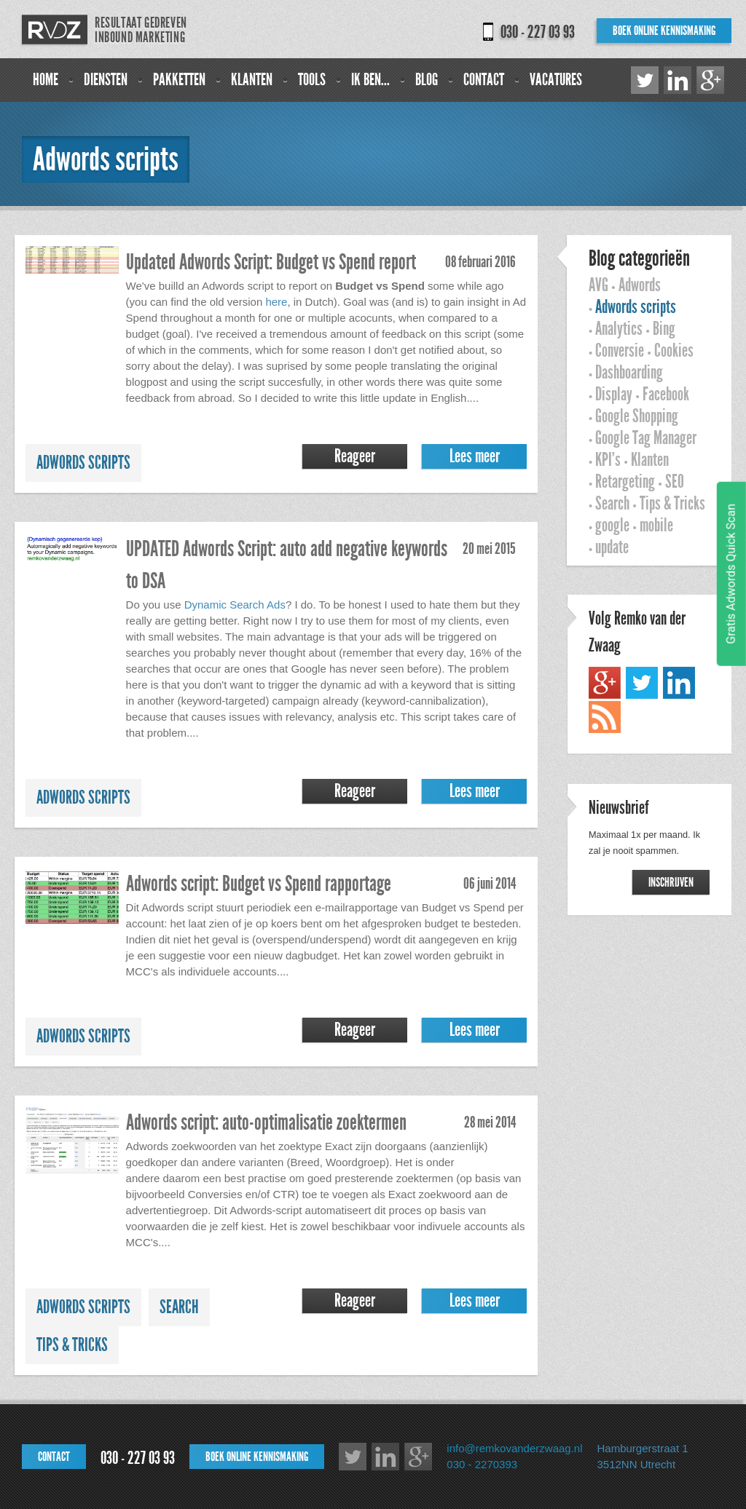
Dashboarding (629, 373)
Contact (483, 80)
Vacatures (556, 80)
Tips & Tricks (72, 1345)
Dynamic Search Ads (235, 604)
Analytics (619, 329)
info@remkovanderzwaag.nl (514, 1448)
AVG (598, 285)
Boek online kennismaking (664, 31)
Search (179, 1307)
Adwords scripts (83, 463)
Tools (312, 80)
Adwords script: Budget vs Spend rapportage (258, 884)
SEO (674, 482)
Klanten (251, 80)
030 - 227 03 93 (537, 32)
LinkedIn (677, 80)
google (612, 525)
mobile (656, 525)
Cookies (674, 351)
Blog (426, 80)
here (276, 302)
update (612, 547)
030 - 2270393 (482, 1464)
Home (45, 80)
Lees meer (474, 456)
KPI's (608, 460)
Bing (664, 329)
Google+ (710, 80)
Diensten (105, 80)
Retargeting (625, 482)
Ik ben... (370, 80)
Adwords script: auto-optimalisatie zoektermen (266, 1122)
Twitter (645, 80)
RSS (605, 717)
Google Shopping (636, 416)
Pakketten (179, 80)
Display (613, 394)
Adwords (640, 285)
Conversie (619, 351)
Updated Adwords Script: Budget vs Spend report (271, 262)
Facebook (666, 394)
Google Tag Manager (645, 438)
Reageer (354, 456)
